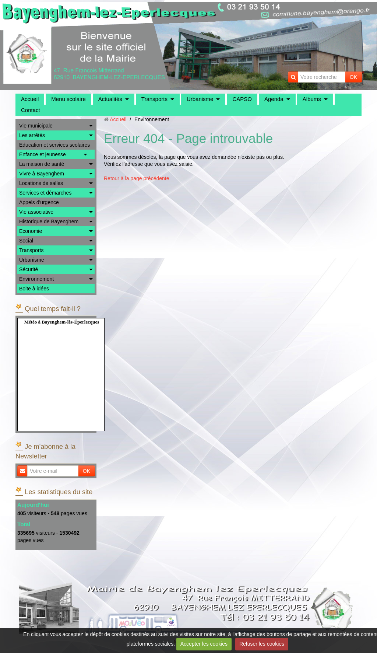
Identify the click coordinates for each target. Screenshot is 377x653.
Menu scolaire (68, 99)
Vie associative (36, 212)
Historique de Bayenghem (48, 221)
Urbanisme (200, 99)
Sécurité (28, 269)
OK (353, 77)
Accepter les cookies (204, 644)
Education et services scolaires (54, 145)
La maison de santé (41, 164)
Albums (312, 99)
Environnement (36, 279)
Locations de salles (41, 183)
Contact (30, 110)
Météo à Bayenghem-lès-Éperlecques (61, 322)
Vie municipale (36, 126)
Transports (154, 99)
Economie (30, 231)
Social (26, 241)
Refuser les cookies (261, 644)
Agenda (273, 99)
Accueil (30, 99)
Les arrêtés (32, 135)
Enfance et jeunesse (42, 154)
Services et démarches (45, 193)
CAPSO (242, 99)
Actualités (110, 99)
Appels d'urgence (39, 202)
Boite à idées (34, 288)
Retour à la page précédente (136, 178)
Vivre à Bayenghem (41, 174)
